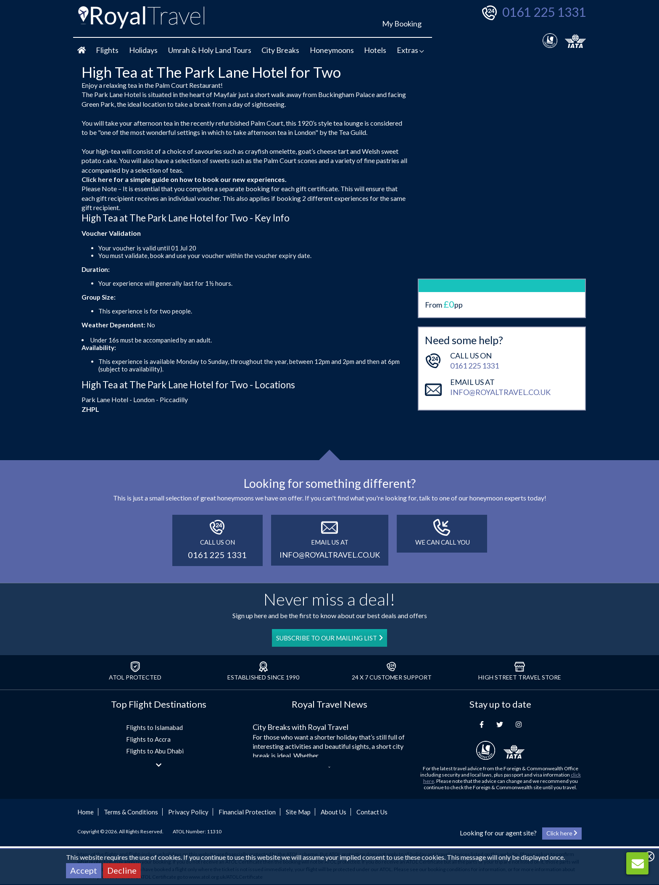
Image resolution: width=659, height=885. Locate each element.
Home (85, 812)
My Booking (402, 23)
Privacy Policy (188, 812)
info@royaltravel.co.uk (500, 365)
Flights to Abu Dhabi (155, 751)
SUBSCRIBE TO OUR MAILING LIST (329, 638)
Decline (122, 870)
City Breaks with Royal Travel (300, 727)
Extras (410, 50)
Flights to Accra (148, 739)
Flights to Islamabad (154, 727)
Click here (97, 179)
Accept (83, 870)
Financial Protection (247, 812)
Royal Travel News (329, 704)
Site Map (298, 812)
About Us (333, 812)
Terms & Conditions (131, 812)
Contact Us (371, 812)
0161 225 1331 (544, 11)
